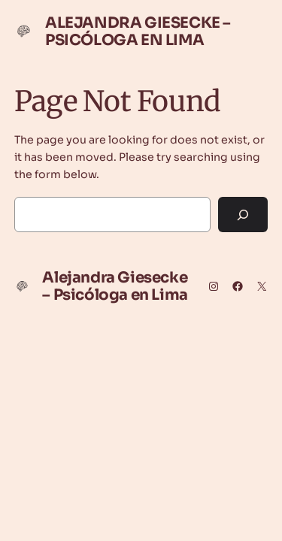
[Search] (243, 214)
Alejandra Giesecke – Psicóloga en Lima (138, 32)
